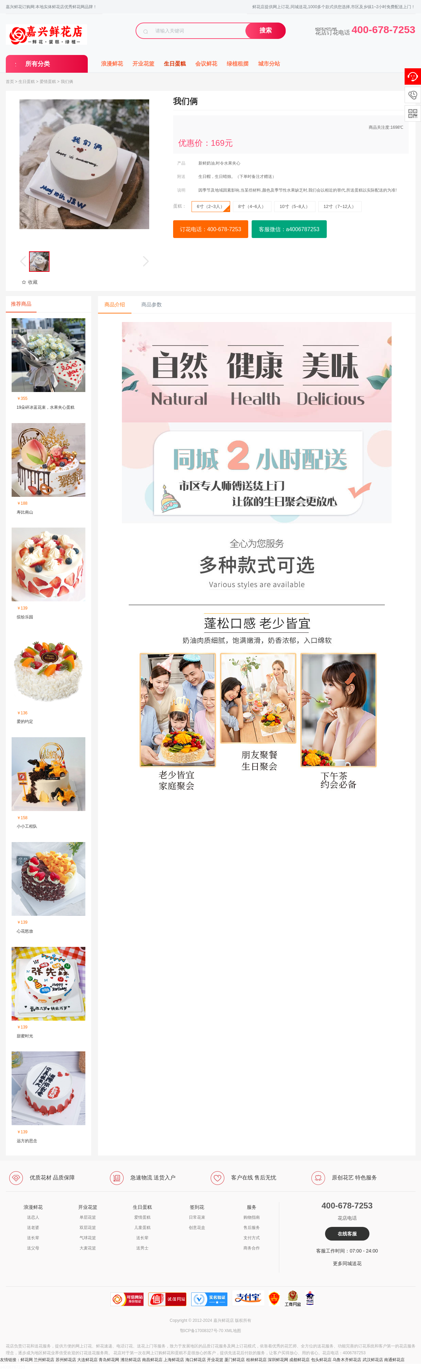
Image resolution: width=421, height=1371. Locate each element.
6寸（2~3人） (213, 208)
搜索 (265, 30)
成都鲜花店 (299, 1359)
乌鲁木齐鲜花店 (347, 1359)
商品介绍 (114, 304)
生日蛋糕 (175, 64)
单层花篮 (88, 1217)
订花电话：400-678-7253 (210, 229)
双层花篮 (88, 1227)
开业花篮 (143, 64)
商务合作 (251, 1248)
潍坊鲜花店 (131, 1359)
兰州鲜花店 (44, 1359)
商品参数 (151, 304)
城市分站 (269, 64)
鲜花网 (26, 1359)
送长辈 (33, 1237)
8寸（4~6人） (252, 206)
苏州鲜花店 (66, 1359)
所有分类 (37, 63)
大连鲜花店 (87, 1359)
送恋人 (33, 1217)
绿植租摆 (238, 64)
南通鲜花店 (394, 1359)
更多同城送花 (347, 1263)
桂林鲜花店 (256, 1359)
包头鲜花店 (321, 1359)
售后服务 (251, 1227)
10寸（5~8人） (295, 206)
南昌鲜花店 (152, 1359)
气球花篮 (88, 1237)
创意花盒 (197, 1227)
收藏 (30, 282)
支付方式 (251, 1237)
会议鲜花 (206, 64)
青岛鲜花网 (109, 1359)
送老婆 (33, 1227)
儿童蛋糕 (142, 1227)
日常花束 (197, 1217)
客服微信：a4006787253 (289, 229)
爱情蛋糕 (48, 81)
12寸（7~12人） (340, 206)
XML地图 (232, 1330)
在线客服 (347, 1233)
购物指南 (251, 1217)
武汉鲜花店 (373, 1359)
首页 (10, 81)
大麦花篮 (88, 1248)
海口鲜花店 (195, 1359)
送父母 (33, 1248)
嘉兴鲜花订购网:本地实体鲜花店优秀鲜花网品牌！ (51, 6)
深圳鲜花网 (278, 1359)
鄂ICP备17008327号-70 (201, 1330)
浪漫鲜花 (112, 64)
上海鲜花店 (174, 1359)
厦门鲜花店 (234, 1359)
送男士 (142, 1248)
